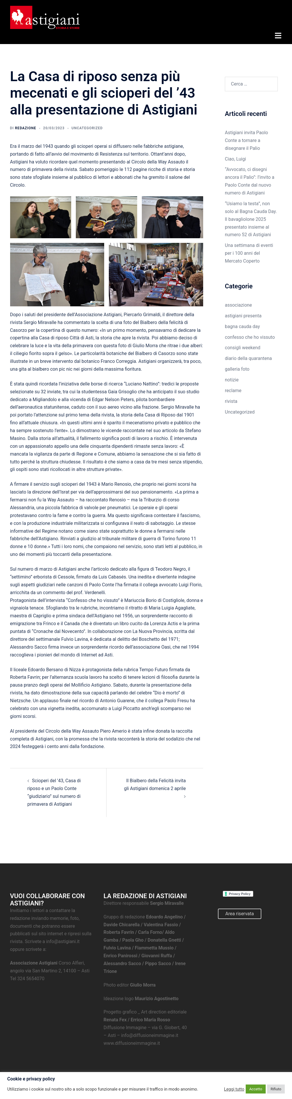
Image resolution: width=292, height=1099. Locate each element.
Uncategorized (87, 127)
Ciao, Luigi (235, 158)
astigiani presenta (243, 314)
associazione (238, 304)
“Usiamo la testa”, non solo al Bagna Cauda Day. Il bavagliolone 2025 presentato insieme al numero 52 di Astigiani (251, 218)
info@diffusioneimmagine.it (149, 1034)
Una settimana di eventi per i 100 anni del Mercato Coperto (249, 252)
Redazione (25, 127)
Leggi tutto (234, 1089)
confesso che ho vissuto (250, 336)
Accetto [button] (255, 1089)
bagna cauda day (242, 325)
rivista (231, 400)
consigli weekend (242, 347)
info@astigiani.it (63, 940)
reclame (233, 389)
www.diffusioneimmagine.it (132, 1042)
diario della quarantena (248, 357)
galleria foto (237, 368)
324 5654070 (31, 977)
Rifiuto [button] (276, 1089)
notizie (231, 378)
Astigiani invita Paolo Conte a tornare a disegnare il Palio (246, 139)
